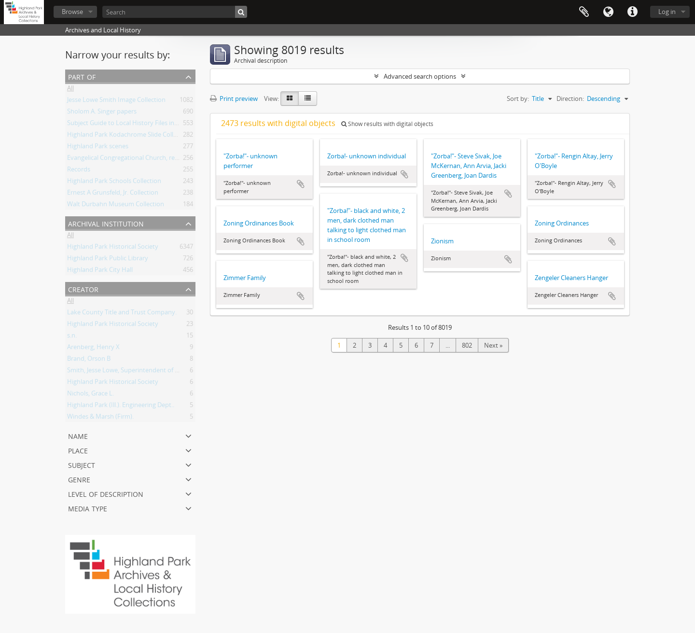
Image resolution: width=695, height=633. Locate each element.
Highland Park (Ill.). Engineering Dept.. (120, 406)
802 (467, 345)
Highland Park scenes (97, 147)
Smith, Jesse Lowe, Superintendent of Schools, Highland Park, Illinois (164, 371)
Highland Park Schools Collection (114, 182)
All (70, 89)
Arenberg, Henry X (93, 348)
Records (78, 171)
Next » (493, 345)
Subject (81, 464)
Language (608, 12)
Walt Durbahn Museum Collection (115, 205)
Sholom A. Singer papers (102, 113)
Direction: (570, 98)
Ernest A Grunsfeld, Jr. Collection (112, 194)
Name (78, 435)
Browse (72, 11)
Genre (79, 478)
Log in (667, 11)
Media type (87, 507)
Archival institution (106, 222)
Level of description (105, 493)
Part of (82, 76)
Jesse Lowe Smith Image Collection (116, 101)
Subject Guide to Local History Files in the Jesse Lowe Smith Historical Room (175, 124)
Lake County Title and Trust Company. (122, 313)
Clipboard (584, 12)
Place (78, 449)
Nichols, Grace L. (90, 395)
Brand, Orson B (89, 360)
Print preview (234, 98)
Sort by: (518, 98)
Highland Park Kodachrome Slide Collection (129, 136)
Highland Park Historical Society (112, 248)
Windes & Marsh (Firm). (100, 418)
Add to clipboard (301, 184)
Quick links (632, 12)
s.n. (72, 337)
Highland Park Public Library (107, 259)
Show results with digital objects (387, 124)
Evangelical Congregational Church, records (129, 159)
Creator (83, 288)
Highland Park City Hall (100, 271)
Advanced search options (420, 76)
